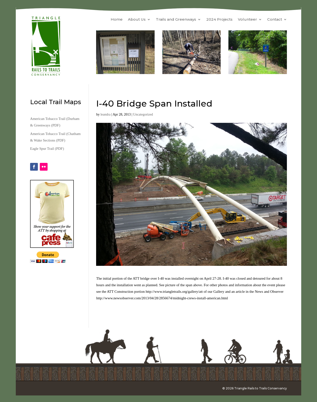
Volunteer (247, 20)
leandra (105, 114)
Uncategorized (143, 114)
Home (117, 20)
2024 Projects (219, 20)
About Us (137, 20)
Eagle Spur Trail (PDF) (47, 149)
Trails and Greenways (176, 20)
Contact (274, 20)
